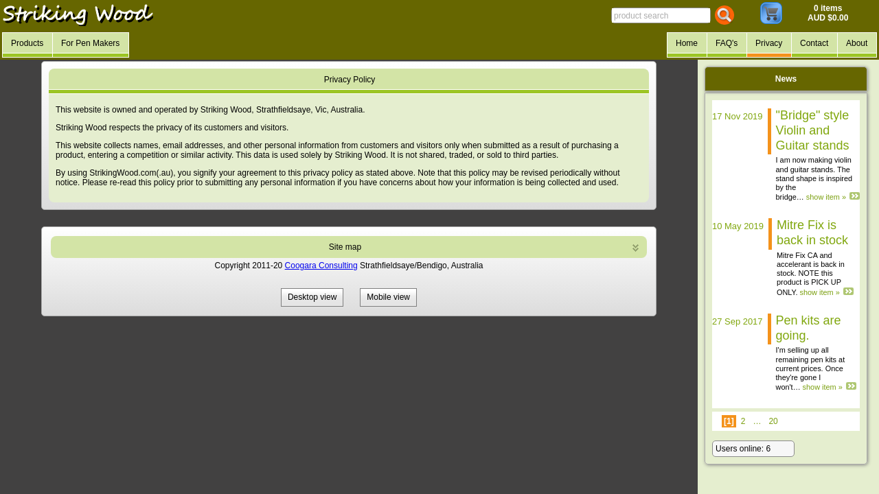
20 (772, 421)
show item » (826, 197)
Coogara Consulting (321, 265)
